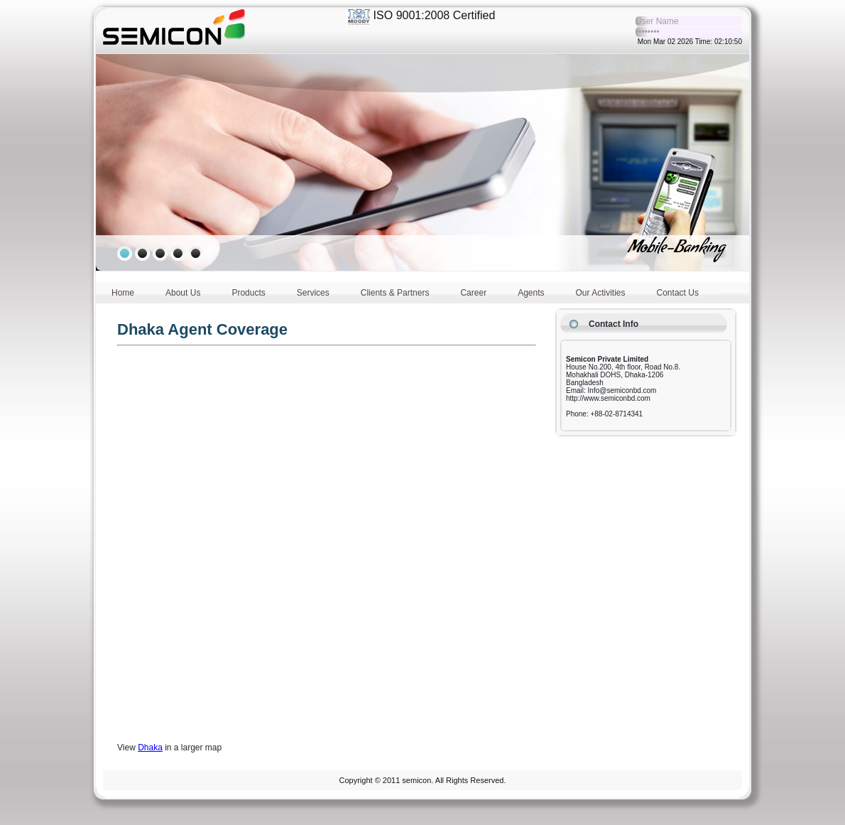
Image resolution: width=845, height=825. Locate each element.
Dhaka (150, 748)
